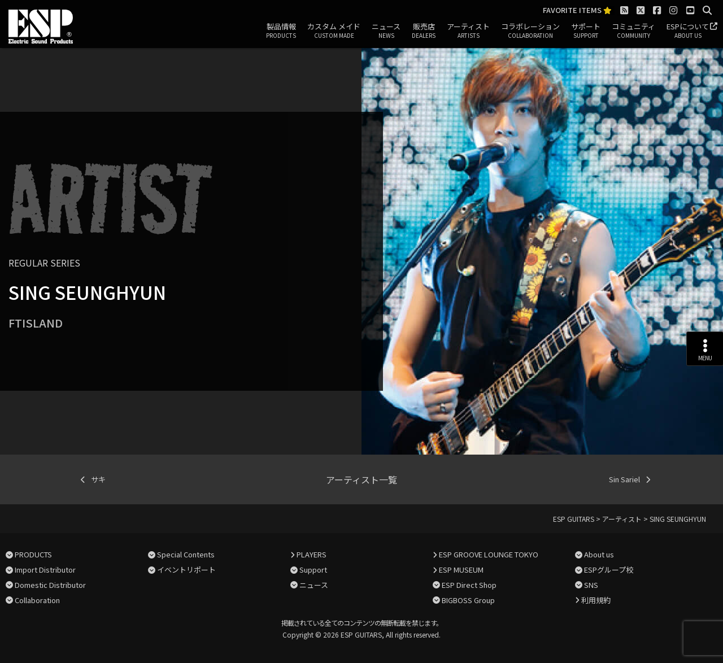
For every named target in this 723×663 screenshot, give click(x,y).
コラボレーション (530, 31)
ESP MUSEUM (461, 569)
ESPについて (688, 31)
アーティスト (468, 31)
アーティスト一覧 (361, 479)
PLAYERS (311, 554)
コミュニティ (633, 31)
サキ (98, 479)
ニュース (386, 31)
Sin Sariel (624, 479)
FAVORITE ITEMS (577, 10)
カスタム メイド (333, 31)
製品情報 (281, 31)
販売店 (423, 31)
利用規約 (596, 600)
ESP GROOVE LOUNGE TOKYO (488, 554)
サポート (585, 31)
